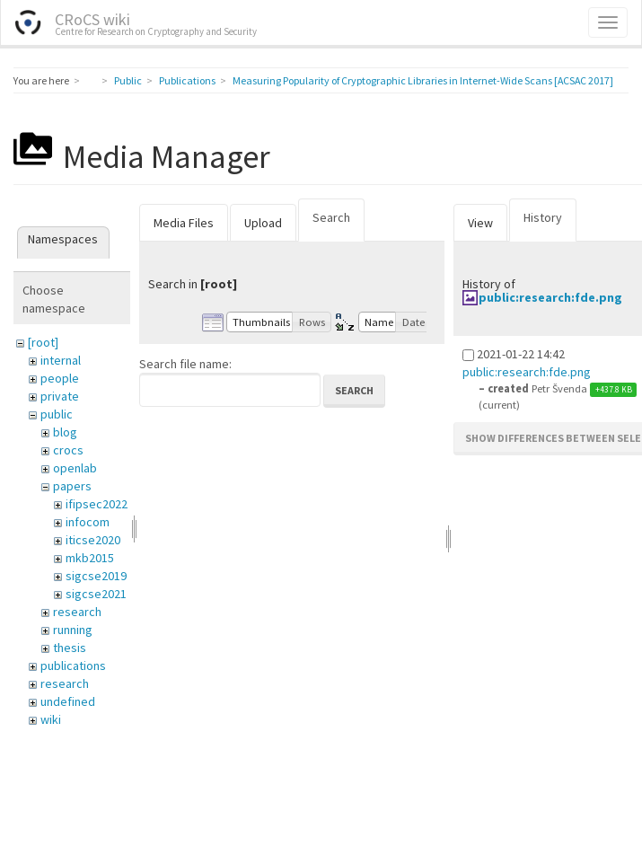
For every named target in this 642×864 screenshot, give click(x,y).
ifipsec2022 (97, 504)
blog (65, 432)
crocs (68, 450)
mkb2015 (90, 558)
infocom (88, 522)
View (480, 223)
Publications (187, 80)
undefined (67, 701)
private (59, 396)
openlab (75, 468)
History (542, 217)
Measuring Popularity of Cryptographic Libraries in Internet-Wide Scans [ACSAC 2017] (423, 80)
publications (73, 665)
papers (72, 486)
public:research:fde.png (550, 297)
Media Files (184, 223)
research (77, 612)
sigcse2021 (96, 594)
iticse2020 (93, 540)
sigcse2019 (96, 576)
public (56, 414)
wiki (50, 719)
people (59, 378)
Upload (263, 223)
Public (128, 80)
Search (331, 217)
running (72, 630)
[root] (43, 342)
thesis (69, 647)
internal (60, 360)
